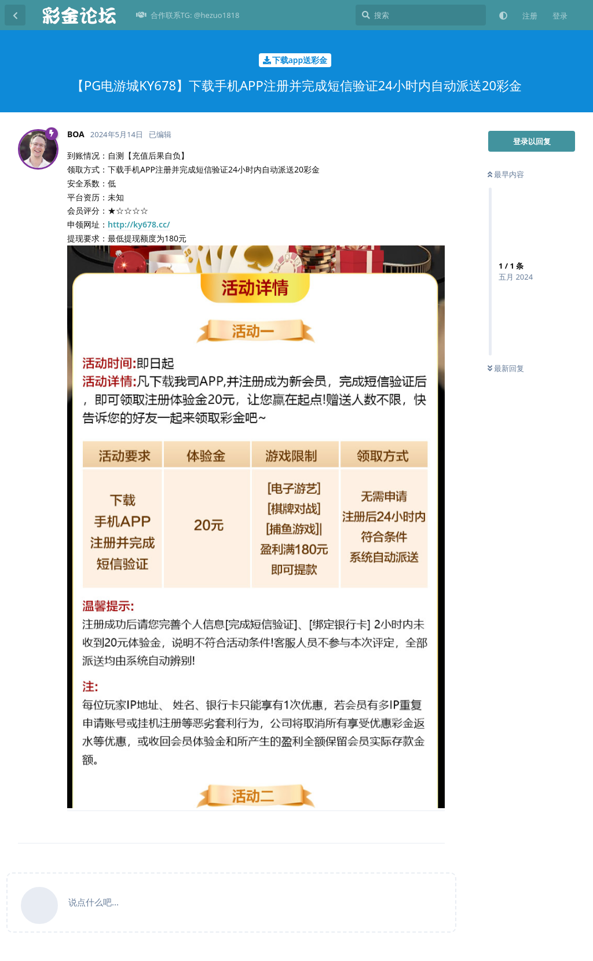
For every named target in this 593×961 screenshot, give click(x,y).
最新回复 (506, 368)
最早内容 (506, 174)
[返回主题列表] (15, 15)
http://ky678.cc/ (139, 224)
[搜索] (421, 15)
